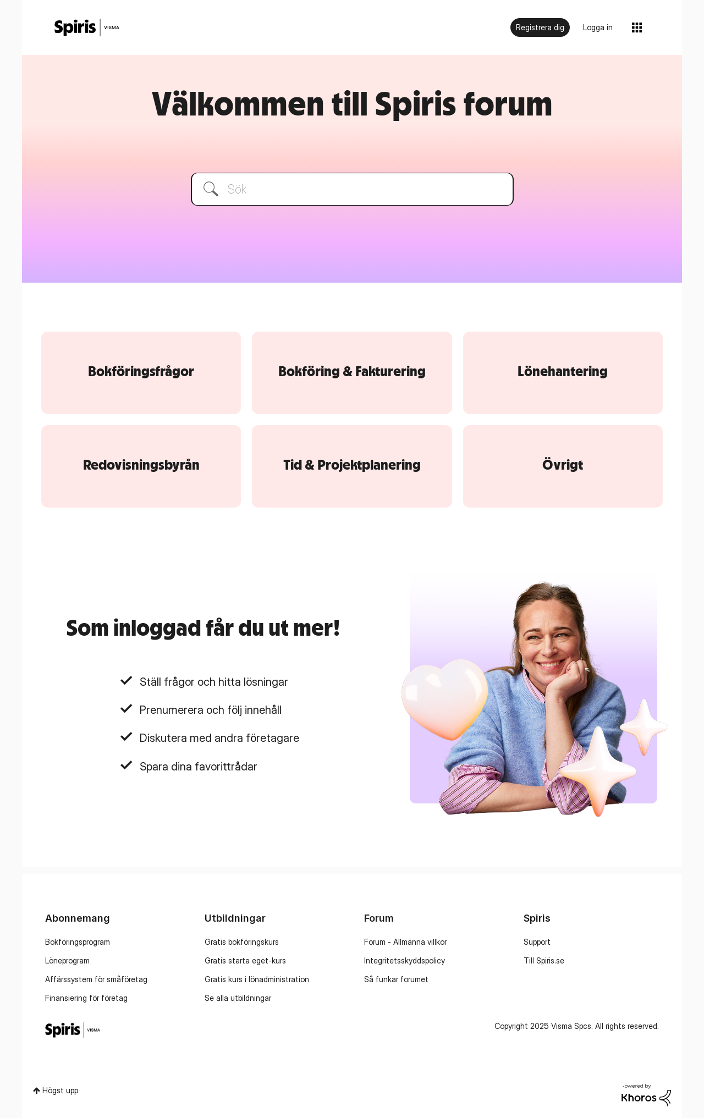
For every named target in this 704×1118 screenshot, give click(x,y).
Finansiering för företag (86, 998)
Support (537, 941)
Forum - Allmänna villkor (405, 941)
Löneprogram (67, 960)
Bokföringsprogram (77, 941)
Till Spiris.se (544, 960)
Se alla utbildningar (238, 998)
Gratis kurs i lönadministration (257, 979)
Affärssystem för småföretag (96, 979)
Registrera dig (540, 27)
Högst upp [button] (60, 1090)
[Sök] (352, 189)
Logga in (598, 27)
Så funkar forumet (396, 979)
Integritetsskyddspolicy (404, 960)
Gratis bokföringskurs (242, 941)
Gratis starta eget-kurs (245, 960)
